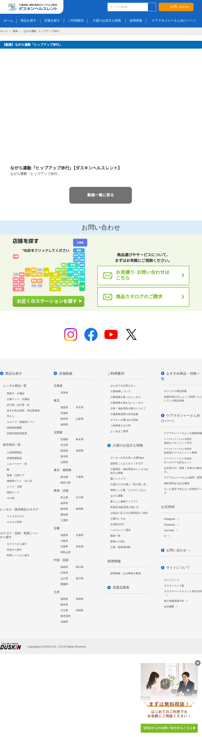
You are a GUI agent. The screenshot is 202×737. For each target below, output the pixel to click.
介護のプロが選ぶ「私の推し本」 (129, 484)
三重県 (64, 520)
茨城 (82, 277)
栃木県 (79, 439)
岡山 (40, 274)
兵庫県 (64, 546)
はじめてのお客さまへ (123, 385)
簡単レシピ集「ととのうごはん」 (129, 490)
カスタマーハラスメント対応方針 (183, 591)
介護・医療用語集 (120, 547)
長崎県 (79, 598)
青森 (79, 250)
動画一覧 (115, 535)
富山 (64, 265)
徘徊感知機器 (14, 427)
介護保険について (120, 391)
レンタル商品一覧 (15, 385)
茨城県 (64, 439)
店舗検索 (65, 373)
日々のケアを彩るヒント (178, 460)
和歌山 (55, 289)
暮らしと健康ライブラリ (124, 501)
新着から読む (118, 541)
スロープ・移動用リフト (21, 422)
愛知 (64, 284)
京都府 (79, 535)
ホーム (4, 31)
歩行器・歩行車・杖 (18, 404)
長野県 (79, 450)
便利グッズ (13, 492)
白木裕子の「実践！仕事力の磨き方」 (183, 470)
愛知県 (64, 514)
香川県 (79, 578)
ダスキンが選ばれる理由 (124, 419)
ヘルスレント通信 (120, 530)
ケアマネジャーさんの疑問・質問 (183, 477)
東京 (76, 279)
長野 (70, 272)
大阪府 (64, 540)
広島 (34, 274)
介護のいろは (118, 518)
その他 (10, 498)
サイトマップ (171, 579)
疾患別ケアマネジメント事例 (180, 451)
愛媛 (34, 281)
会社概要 (169, 606)
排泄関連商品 (14, 458)
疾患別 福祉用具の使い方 (124, 507)
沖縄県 (64, 621)
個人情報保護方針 (174, 600)
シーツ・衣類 (14, 486)
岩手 (82, 255)
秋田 (76, 255)
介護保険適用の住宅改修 (124, 414)
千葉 (82, 286)
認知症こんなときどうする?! (126, 463)
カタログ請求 (14, 522)
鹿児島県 (65, 616)
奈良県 (79, 546)
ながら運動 (116, 495)
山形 (76, 260)
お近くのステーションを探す (47, 301)
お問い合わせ (179, 6)
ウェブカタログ (16, 516)
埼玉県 (64, 445)
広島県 (64, 572)
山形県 (79, 418)
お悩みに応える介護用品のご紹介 (129, 512)
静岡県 (79, 508)
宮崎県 (79, 610)
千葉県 (79, 476)
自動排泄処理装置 (17, 433)
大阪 (52, 279)
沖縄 (16, 256)
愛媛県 (64, 584)
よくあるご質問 (119, 431)
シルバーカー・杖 (17, 463)
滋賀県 (64, 535)
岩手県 (79, 407)
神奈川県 (65, 482)
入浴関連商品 (14, 452)
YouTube (169, 530)
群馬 (76, 270)
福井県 (64, 503)
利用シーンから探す (18, 555)
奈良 (52, 284)
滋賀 (58, 279)
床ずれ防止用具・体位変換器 (23, 410)
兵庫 (46, 272)
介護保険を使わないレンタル (126, 402)
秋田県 (64, 418)
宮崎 (22, 284)
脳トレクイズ (118, 478)
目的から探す (14, 549)
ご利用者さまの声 (120, 425)
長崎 (16, 279)
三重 (58, 284)
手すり (10, 416)
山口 (28, 272)
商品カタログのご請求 (139, 296)
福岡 (22, 274)
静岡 (70, 284)
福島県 (64, 424)
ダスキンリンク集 (174, 585)
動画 (15, 31)
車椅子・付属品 (16, 393)
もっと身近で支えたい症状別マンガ (183, 491)
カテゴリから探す (17, 543)
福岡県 (64, 598)
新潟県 (64, 456)
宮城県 (64, 413)
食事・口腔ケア (16, 475)
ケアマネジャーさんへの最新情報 (183, 433)
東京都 (64, 476)
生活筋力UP (117, 524)
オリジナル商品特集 (175, 391)
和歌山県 (65, 552)
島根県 (64, 567)
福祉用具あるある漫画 (176, 483)
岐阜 (64, 277)
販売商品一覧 (12, 444)
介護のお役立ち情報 (128, 445)
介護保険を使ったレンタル (125, 397)
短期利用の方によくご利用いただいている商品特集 (183, 398)
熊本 (16, 284)
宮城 (82, 260)
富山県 (64, 497)
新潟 (73, 265)
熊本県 (64, 604)
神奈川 (76, 284)
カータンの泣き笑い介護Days (127, 457)
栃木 (82, 270)
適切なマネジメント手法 (178, 441)
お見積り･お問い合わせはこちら (142, 275)
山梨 (70, 279)
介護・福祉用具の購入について (128, 408)
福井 (58, 270)
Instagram (169, 519)
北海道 (80, 242)
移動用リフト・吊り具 (19, 480)
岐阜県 (64, 508)
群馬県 (64, 450)
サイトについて (178, 567)
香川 (40, 281)
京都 (55, 274)
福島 (82, 265)
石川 (64, 270)
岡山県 (79, 567)
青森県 (64, 407)
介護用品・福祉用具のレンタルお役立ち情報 (129, 471)
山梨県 (64, 462)
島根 (34, 270)
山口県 (64, 578)
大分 (22, 279)
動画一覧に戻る (100, 195)
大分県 (64, 610)
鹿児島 (18, 289)
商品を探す (13, 373)
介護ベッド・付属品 (18, 399)
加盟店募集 (121, 587)
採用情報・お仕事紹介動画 (125, 573)
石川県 (79, 497)
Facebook (169, 524)
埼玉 (76, 274)
